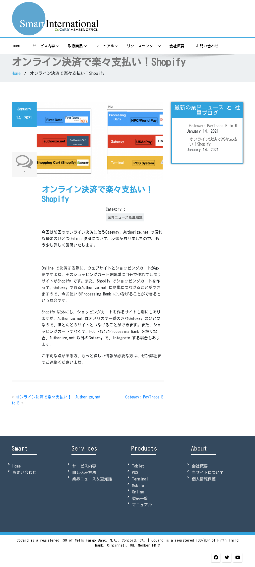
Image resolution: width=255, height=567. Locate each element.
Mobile (138, 485)
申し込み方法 (84, 472)
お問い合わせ (207, 46)
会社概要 (176, 46)
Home (17, 46)
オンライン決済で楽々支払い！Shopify (213, 141)
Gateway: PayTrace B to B (213, 126)
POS (135, 472)
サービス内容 (46, 46)
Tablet (138, 466)
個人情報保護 (204, 479)
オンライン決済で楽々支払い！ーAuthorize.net (58, 397)
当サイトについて (208, 472)
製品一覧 (140, 498)
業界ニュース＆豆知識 (125, 217)
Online (138, 492)
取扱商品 (77, 46)
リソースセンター (144, 46)
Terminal (140, 479)
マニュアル (106, 46)
